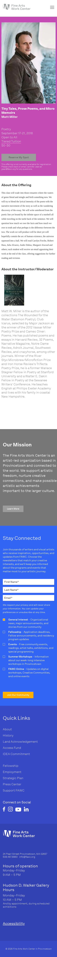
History (8, 735)
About (7, 729)
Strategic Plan (13, 778)
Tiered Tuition (11, 141)
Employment (12, 772)
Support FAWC (13, 790)
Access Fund (12, 748)
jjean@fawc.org (8, 169)
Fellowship (10, 766)
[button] (13, 509)
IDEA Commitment (16, 754)
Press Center (12, 784)
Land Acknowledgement (20, 741)
